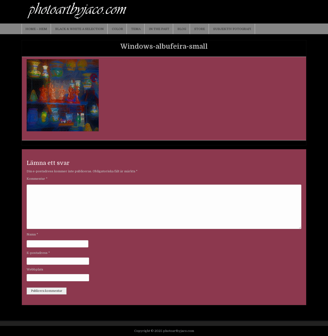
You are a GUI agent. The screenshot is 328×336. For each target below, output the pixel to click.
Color (117, 29)
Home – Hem (36, 29)
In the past (159, 29)
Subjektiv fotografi (232, 29)
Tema (136, 29)
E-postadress (38, 253)
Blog (181, 29)
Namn (32, 234)
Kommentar (37, 178)
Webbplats (35, 269)
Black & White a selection (79, 29)
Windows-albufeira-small (164, 46)
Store (199, 29)
